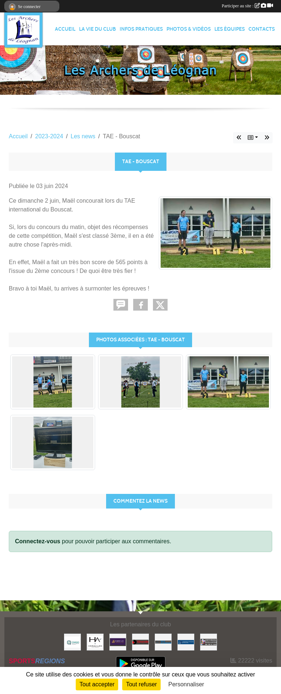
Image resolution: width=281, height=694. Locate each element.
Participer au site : (247, 5)
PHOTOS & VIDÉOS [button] (188, 29)
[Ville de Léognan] (163, 641)
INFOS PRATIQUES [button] (141, 29)
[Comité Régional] (208, 641)
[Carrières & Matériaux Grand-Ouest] (72, 641)
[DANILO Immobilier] (117, 641)
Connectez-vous (37, 541)
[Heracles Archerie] (95, 641)
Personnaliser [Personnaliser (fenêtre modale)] (186, 684)
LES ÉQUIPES (229, 29)
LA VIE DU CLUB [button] (97, 29)
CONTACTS (261, 29)
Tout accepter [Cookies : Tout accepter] (97, 684)
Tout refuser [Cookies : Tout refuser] (141, 684)
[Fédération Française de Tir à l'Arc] (185, 641)
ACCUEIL (65, 29)
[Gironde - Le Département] (140, 641)
